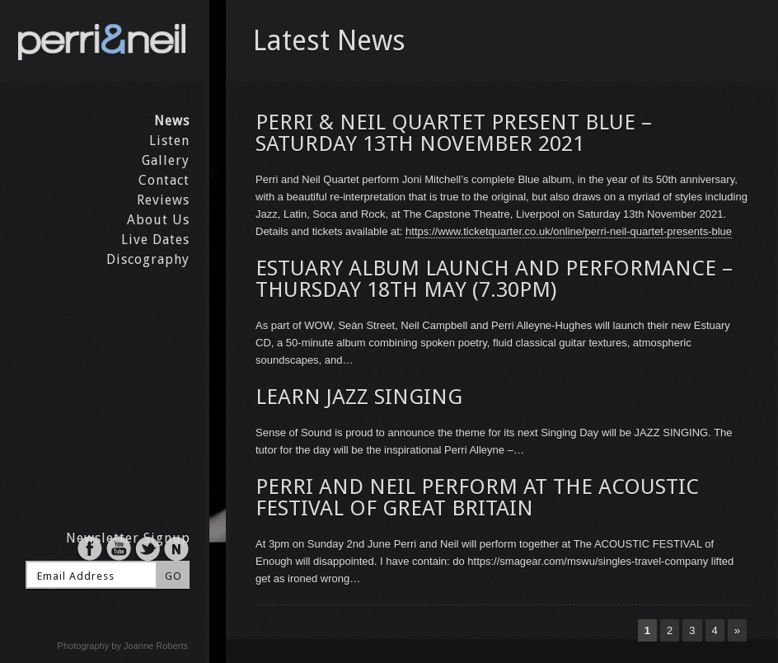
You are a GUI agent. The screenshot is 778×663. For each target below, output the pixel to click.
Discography (148, 259)
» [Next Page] (737, 630)
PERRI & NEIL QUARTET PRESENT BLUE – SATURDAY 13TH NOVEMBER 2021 (453, 133)
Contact (164, 180)
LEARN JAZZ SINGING (358, 396)
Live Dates (155, 239)
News (172, 121)
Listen (169, 140)
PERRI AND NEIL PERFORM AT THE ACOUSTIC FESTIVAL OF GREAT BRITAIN (477, 497)
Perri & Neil (102, 41)
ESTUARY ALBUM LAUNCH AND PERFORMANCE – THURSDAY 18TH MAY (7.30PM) (494, 279)
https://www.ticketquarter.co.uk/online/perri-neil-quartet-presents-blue (568, 231)
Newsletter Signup (128, 538)
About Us (158, 220)
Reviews (163, 200)
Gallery (166, 160)
